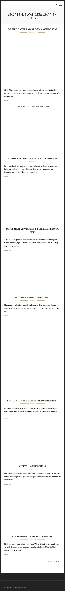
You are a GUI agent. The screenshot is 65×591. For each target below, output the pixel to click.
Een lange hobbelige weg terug (32, 298)
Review (17, 106)
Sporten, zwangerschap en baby (36, 106)
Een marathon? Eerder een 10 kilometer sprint (32, 401)
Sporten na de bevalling (32, 466)
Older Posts (54, 561)
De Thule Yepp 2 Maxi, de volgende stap (32, 29)
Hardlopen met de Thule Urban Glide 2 (32, 536)
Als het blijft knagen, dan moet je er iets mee (32, 158)
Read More (9, 101)
